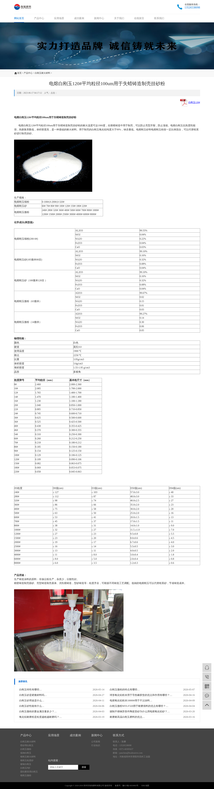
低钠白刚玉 (25, 772)
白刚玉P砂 (25, 787)
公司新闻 (95, 761)
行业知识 (95, 764)
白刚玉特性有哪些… (30, 689)
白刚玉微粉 (25, 768)
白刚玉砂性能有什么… (31, 706)
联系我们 (159, 18)
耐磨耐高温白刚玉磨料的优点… (127, 717)
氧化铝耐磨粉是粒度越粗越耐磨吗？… (40, 717)
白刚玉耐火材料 (42, 73)
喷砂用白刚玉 (26, 764)
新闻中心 (99, 18)
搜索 (84, 786)
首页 (19, 73)
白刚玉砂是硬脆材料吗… (33, 695)
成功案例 (79, 18)
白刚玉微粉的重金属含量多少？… (38, 711)
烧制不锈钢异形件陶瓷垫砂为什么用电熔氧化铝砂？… (140, 711)
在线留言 (139, 18)
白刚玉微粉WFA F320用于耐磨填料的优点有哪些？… (139, 706)
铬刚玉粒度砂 (26, 779)
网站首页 (19, 18)
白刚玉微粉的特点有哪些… (125, 689)
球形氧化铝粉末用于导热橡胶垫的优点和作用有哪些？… (141, 695)
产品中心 (39, 18)
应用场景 (59, 18)
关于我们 (119, 18)
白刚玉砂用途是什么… (31, 700)
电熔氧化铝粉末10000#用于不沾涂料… (131, 700)
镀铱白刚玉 (25, 783)
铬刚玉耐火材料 (28, 776)
